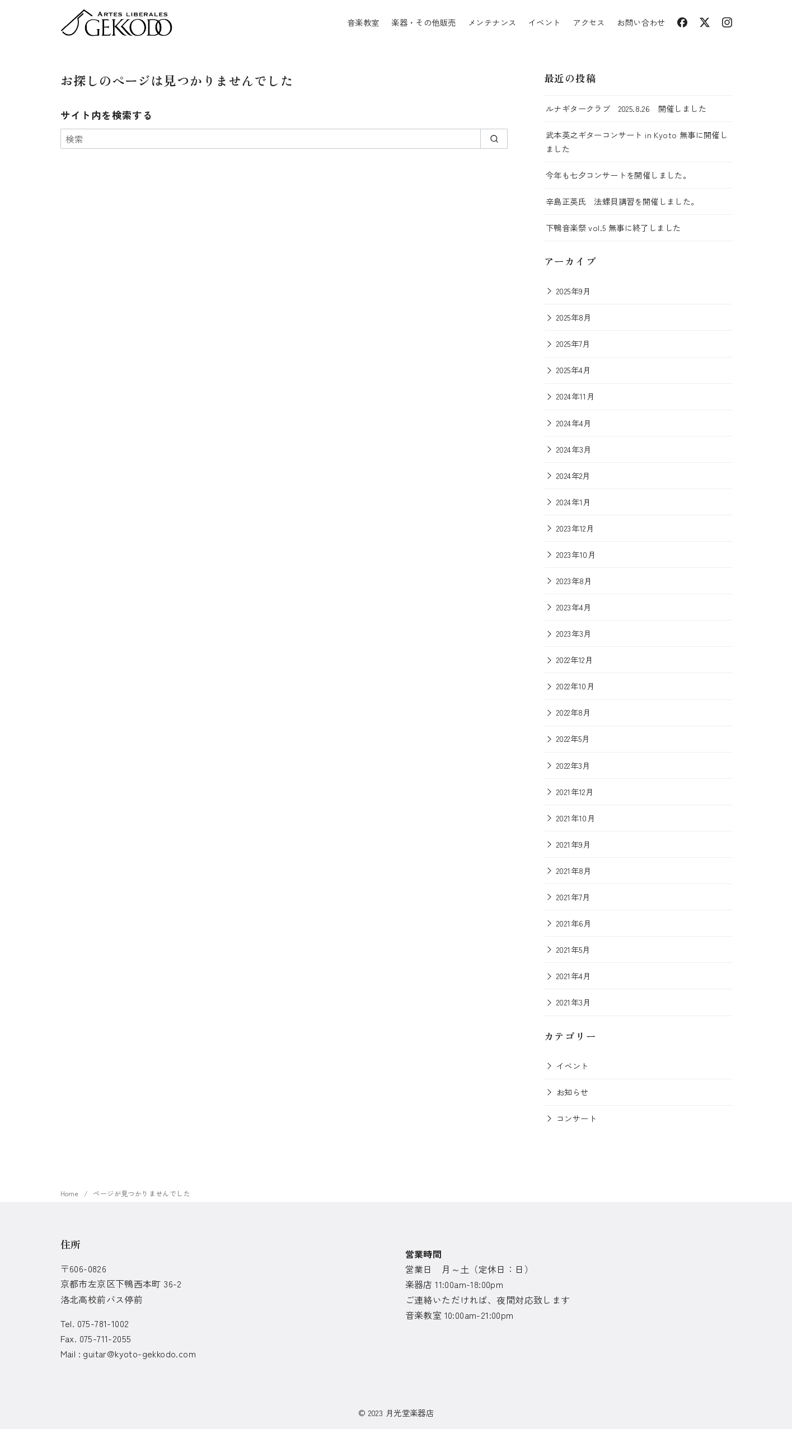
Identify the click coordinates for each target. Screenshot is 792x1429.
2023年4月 (574, 607)
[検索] (284, 139)
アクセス (589, 22)
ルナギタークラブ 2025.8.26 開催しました (626, 108)
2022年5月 (573, 738)
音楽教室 (363, 22)
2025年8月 (574, 317)
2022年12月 (574, 659)
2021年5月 (573, 949)
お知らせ (572, 1092)
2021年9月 (573, 844)
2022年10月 (575, 686)
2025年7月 (573, 343)
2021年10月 (575, 818)
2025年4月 (573, 369)
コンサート (576, 1118)
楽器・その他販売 (423, 22)
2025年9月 (573, 291)
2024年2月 (573, 475)
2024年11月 (575, 396)
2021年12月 (574, 791)
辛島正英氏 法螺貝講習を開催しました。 (622, 201)
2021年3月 (573, 1002)
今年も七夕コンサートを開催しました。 (618, 175)
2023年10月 (576, 554)
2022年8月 (573, 712)
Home (70, 1193)
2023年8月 (574, 580)
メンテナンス (492, 22)
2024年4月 (574, 423)
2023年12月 (575, 528)
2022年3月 (573, 765)
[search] (494, 139)
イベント (544, 22)
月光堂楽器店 (410, 1412)
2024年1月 (573, 501)
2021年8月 (574, 870)
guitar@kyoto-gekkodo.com (139, 1353)
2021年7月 (573, 896)
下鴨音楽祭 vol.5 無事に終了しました (613, 227)
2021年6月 (574, 923)
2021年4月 (573, 975)
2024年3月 (574, 449)
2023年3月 (574, 633)
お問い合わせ (641, 22)
